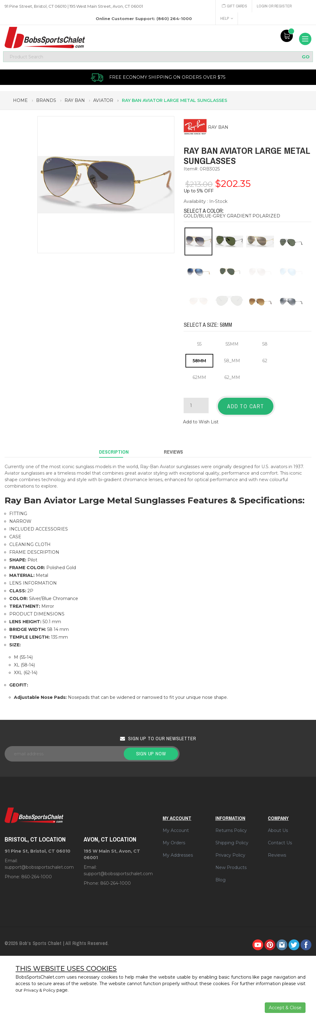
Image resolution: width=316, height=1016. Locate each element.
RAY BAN (218, 129)
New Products (231, 864)
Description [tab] (114, 450)
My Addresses (178, 852)
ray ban (74, 102)
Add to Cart (245, 407)
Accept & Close (285, 1007)
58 (265, 345)
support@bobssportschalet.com (39, 864)
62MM (199, 378)
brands (46, 102)
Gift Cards (235, 6)
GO (306, 58)
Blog (220, 877)
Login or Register (275, 6)
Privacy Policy (230, 852)
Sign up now (151, 750)
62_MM (232, 378)
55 (199, 345)
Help (226, 18)
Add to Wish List (200, 421)
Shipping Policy (231, 839)
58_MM (232, 362)
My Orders (174, 839)
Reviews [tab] (173, 450)
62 (264, 362)
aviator (103, 102)
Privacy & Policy (41, 990)
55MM (232, 345)
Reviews (277, 852)
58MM (199, 362)
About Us (278, 827)
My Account (176, 827)
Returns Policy (231, 827)
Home (20, 102)
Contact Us (280, 839)
